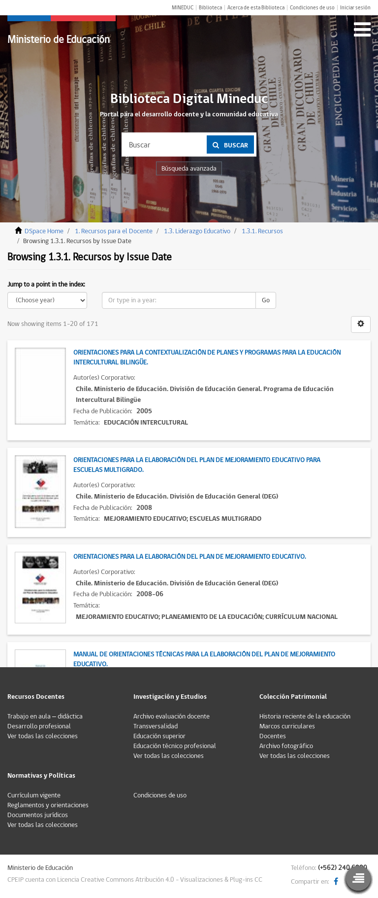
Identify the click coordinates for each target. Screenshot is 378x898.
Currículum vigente (34, 795)
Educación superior (159, 736)
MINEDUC (182, 7)
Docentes (272, 736)
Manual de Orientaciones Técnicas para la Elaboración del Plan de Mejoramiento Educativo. (204, 659)
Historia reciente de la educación (304, 716)
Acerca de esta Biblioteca (255, 7)
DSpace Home (44, 231)
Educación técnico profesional (174, 746)
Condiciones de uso (312, 7)
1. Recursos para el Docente (114, 231)
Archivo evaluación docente (171, 716)
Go (266, 300)
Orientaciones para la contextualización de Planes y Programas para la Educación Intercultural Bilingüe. (207, 357)
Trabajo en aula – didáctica (45, 716)
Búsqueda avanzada (189, 169)
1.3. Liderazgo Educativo (197, 231)
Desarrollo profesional (39, 726)
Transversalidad (155, 726)
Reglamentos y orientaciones (48, 805)
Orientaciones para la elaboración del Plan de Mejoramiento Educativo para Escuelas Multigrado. (196, 465)
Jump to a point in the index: (46, 284)
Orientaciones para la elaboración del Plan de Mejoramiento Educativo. (189, 557)
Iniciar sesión (355, 7)
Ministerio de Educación (58, 40)
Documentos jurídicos (37, 815)
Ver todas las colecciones (42, 736)
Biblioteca (210, 7)
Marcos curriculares (287, 726)
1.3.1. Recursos (262, 231)
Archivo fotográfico (286, 746)
